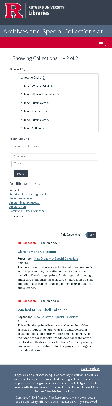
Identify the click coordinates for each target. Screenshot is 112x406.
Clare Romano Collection (37, 252)
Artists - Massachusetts (24, 202)
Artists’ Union (17, 206)
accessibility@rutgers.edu (34, 387)
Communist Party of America (27, 211)
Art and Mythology (20, 198)
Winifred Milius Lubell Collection (42, 310)
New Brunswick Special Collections (56, 258)
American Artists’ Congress (26, 194)
